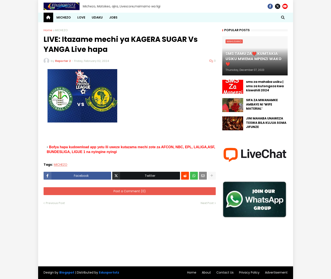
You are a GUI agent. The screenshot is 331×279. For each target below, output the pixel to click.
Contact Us (225, 272)
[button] (283, 17)
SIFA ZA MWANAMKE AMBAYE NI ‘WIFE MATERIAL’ (262, 104)
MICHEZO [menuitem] (63, 17)
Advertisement (276, 272)
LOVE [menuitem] (81, 17)
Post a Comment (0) (130, 191)
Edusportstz (109, 272)
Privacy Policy (249, 272)
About (206, 272)
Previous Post (55, 203)
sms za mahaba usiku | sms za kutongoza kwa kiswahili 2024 (265, 86)
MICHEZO (61, 30)
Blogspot (66, 272)
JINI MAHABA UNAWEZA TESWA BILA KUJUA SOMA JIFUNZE (266, 122)
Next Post (207, 203)
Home (48, 30)
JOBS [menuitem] (113, 17)
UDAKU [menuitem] (97, 17)
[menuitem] (48, 17)
